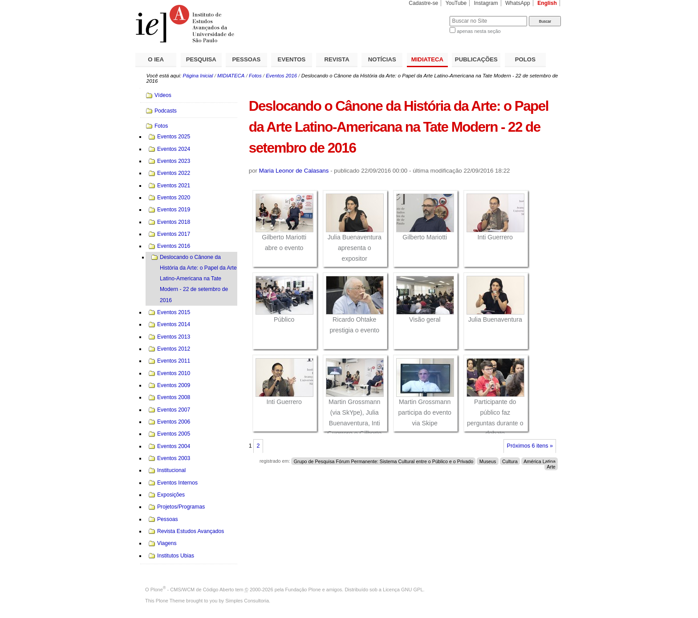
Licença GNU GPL (403, 589)
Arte (551, 466)
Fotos (255, 75)
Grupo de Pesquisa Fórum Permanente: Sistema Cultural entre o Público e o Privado (383, 461)
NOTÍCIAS (382, 59)
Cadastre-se (423, 3)
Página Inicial (198, 75)
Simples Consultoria (247, 600)
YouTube (456, 3)
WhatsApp (517, 3)
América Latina (540, 461)
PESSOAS (246, 59)
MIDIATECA (427, 59)
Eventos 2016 (281, 75)
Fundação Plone (303, 589)
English (547, 3)
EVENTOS (292, 59)
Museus (487, 461)
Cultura (510, 461)
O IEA (156, 59)
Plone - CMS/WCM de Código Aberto (192, 589)
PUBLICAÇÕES (476, 59)
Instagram (486, 3)
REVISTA (337, 59)
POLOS (525, 59)
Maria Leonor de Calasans (294, 170)
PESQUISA (201, 59)
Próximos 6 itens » (530, 446)
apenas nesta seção (478, 31)
